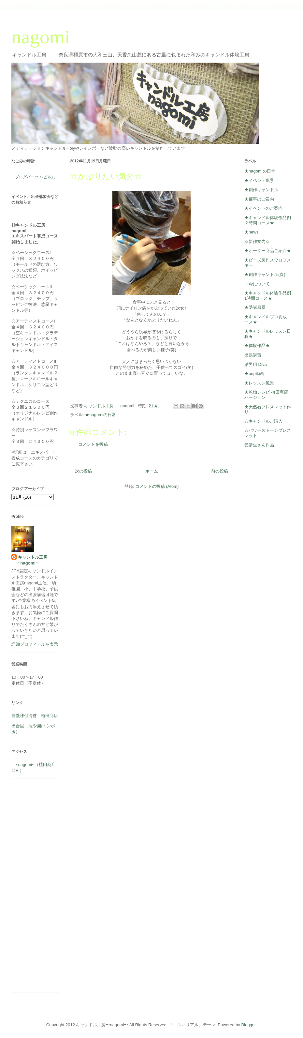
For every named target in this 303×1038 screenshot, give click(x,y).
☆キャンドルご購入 (263, 421)
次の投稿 (83, 471)
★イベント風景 (259, 180)
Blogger (248, 1024)
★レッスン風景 (259, 383)
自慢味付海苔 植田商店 (34, 715)
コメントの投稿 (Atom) (157, 486)
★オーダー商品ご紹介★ (267, 250)
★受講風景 (255, 307)
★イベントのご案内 (263, 208)
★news (251, 232)
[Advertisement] (30, 888)
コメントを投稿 (93, 444)
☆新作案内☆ (257, 241)
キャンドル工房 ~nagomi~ (35, 560)
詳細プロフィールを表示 (34, 644)
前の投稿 (219, 471)
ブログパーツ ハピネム (35, 177)
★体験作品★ (257, 345)
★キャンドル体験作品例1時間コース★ (267, 296)
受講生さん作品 (259, 445)
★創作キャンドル (261, 189)
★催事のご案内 (259, 199)
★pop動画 (254, 373)
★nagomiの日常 (100, 414)
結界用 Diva (255, 364)
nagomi (40, 37)
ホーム (151, 471)
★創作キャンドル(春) (264, 274)
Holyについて (257, 283)
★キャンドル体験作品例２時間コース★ (267, 220)
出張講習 (252, 355)
